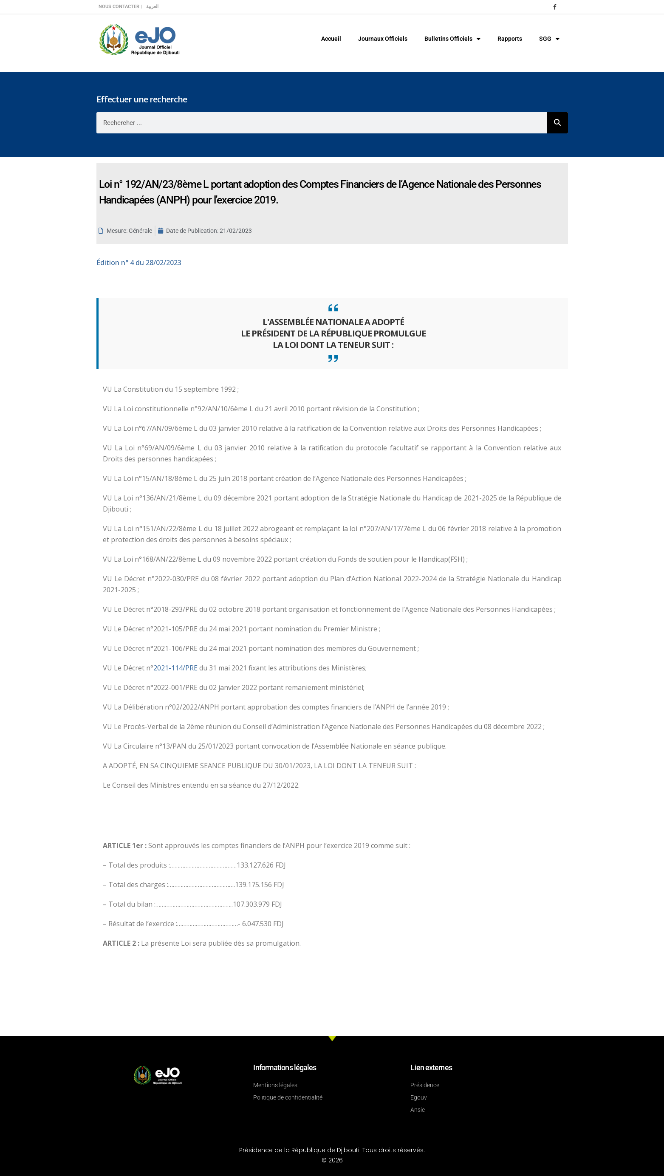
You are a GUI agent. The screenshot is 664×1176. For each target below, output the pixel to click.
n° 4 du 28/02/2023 (138, 262)
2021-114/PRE (176, 668)
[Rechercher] (557, 122)
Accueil (331, 38)
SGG (549, 38)
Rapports (509, 38)
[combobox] (321, 122)
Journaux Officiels (382, 38)
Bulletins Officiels (452, 38)
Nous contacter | (120, 6)
